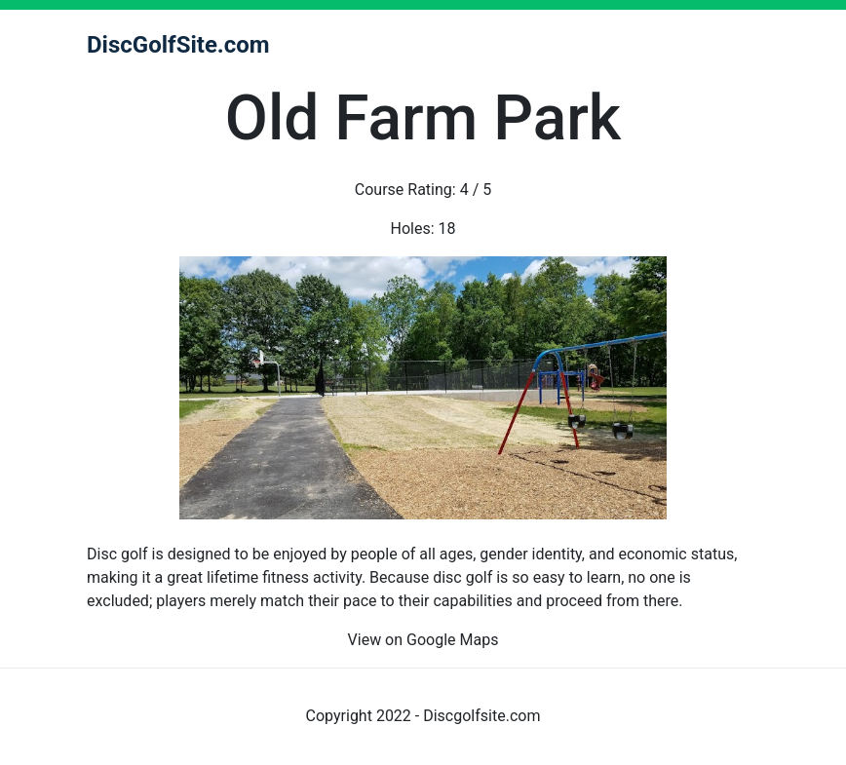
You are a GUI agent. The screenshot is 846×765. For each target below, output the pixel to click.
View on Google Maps (423, 640)
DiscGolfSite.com (178, 44)
